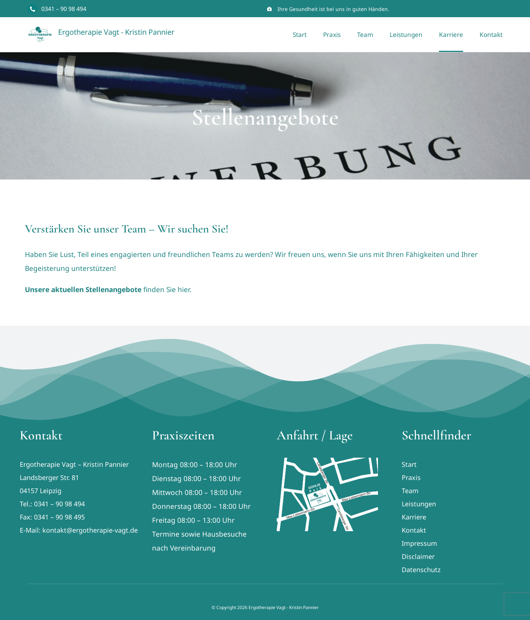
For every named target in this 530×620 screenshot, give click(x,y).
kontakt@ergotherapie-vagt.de (90, 530)
